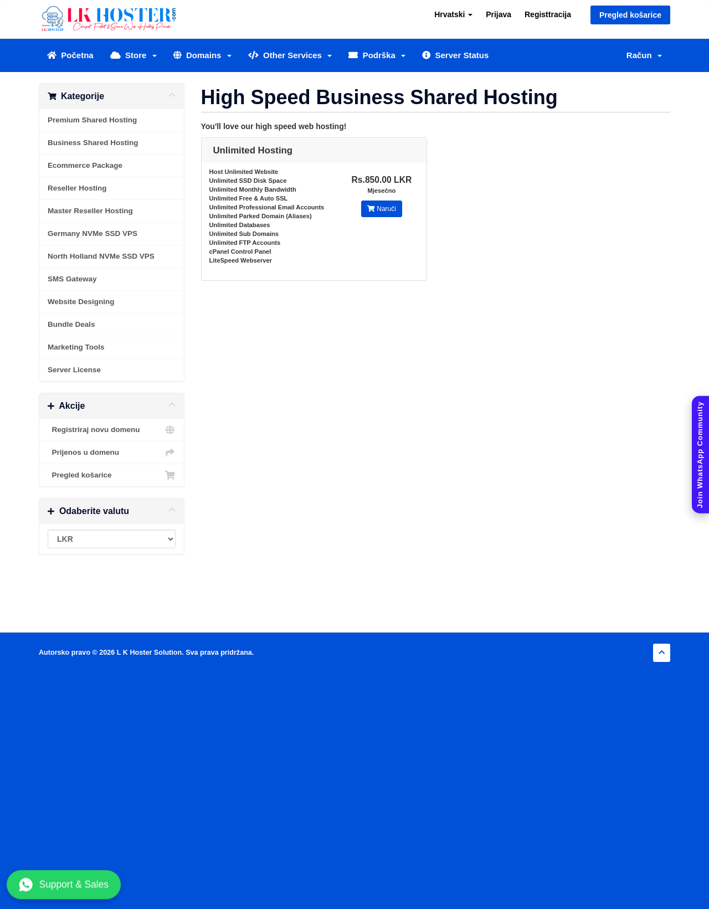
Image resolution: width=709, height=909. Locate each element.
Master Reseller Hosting (90, 211)
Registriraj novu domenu (112, 429)
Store (133, 55)
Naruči (381, 209)
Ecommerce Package (85, 165)
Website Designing (81, 301)
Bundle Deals (71, 324)
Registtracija (548, 14)
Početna (70, 55)
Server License (74, 370)
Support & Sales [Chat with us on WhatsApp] (63, 884)
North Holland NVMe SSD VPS (101, 256)
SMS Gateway (72, 279)
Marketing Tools (76, 347)
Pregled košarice (630, 15)
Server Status (455, 55)
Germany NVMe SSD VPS (92, 233)
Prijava (498, 14)
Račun (644, 55)
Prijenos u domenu (112, 452)
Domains (202, 55)
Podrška (376, 55)
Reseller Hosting (77, 188)
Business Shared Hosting (93, 142)
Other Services (290, 55)
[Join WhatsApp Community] (700, 454)
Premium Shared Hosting (92, 120)
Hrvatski (453, 14)
